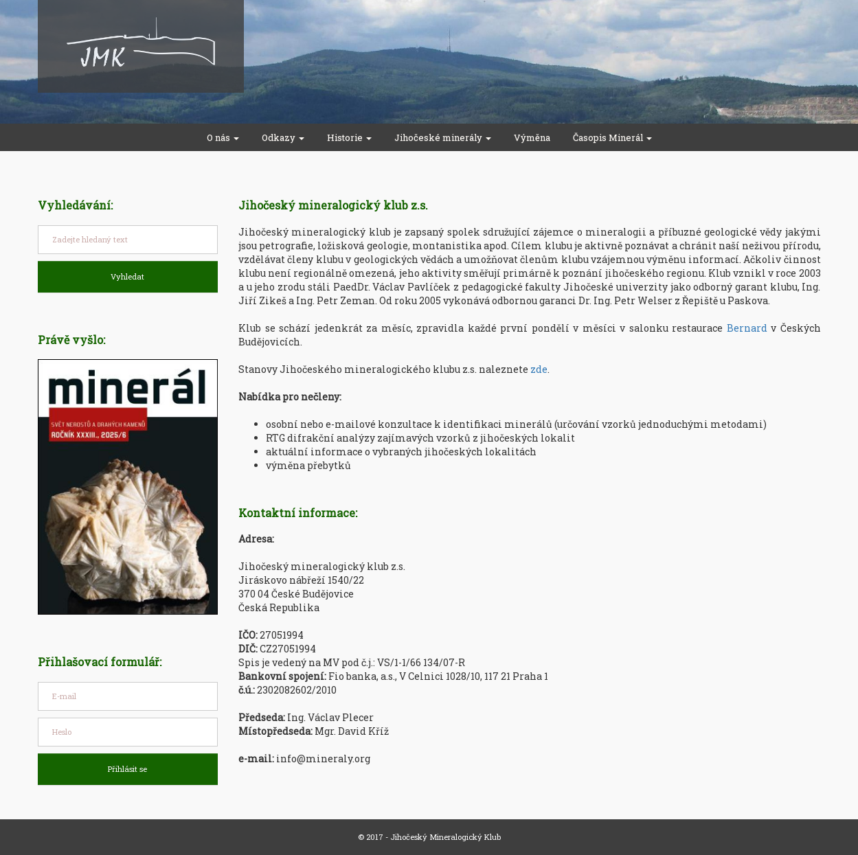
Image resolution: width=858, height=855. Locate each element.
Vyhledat (127, 276)
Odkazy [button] (283, 137)
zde (538, 369)
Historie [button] (349, 137)
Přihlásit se (127, 769)
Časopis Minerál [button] (612, 137)
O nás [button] (223, 137)
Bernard (747, 327)
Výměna (532, 137)
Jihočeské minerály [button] (442, 137)
